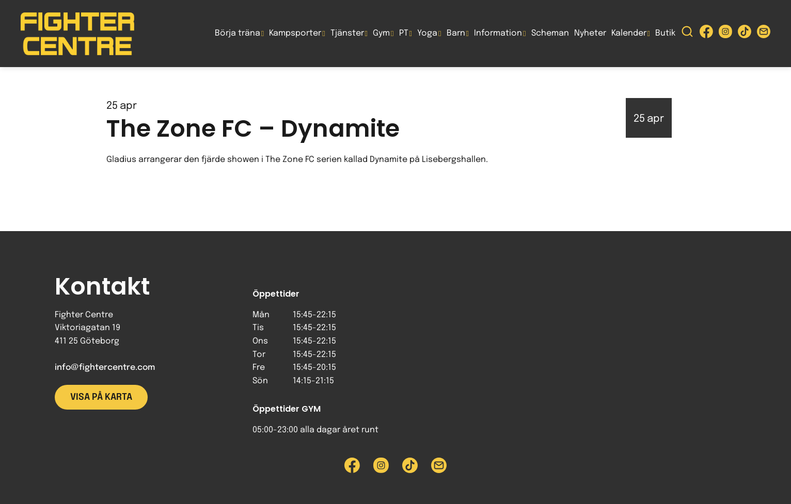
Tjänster (347, 33)
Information (498, 33)
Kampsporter (295, 33)
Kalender (628, 33)
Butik (665, 33)
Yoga (427, 33)
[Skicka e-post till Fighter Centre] (763, 34)
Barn (456, 33)
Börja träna (237, 33)
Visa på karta (101, 397)
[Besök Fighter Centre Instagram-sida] (725, 34)
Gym (381, 33)
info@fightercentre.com (105, 367)
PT (403, 33)
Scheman (550, 33)
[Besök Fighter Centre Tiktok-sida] (744, 34)
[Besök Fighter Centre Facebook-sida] (706, 34)
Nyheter (590, 33)
